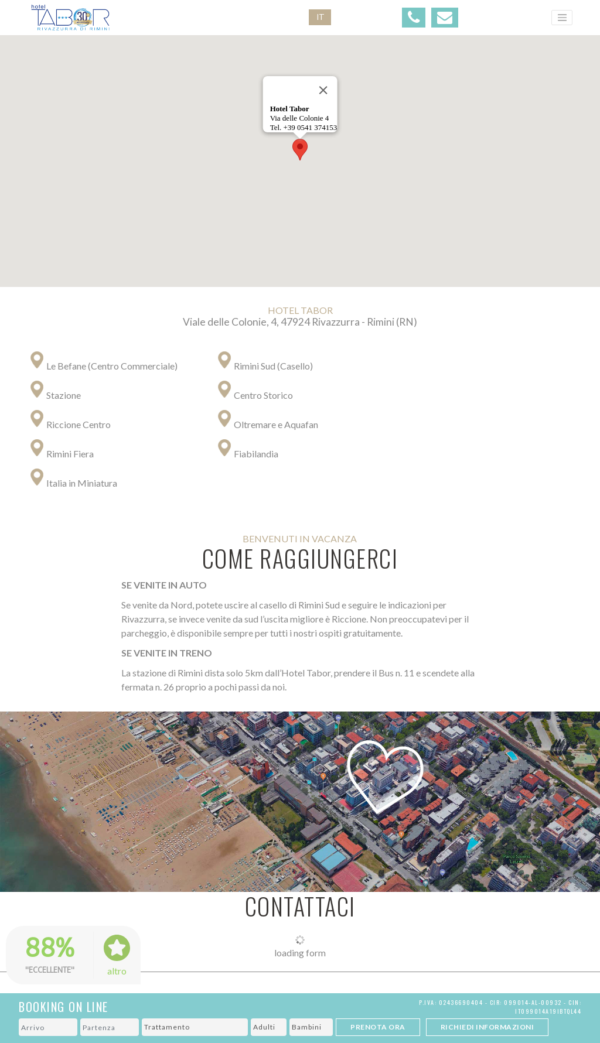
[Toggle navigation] (561, 17)
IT (320, 17)
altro (117, 970)
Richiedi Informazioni (487, 1027)
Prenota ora (377, 1027)
